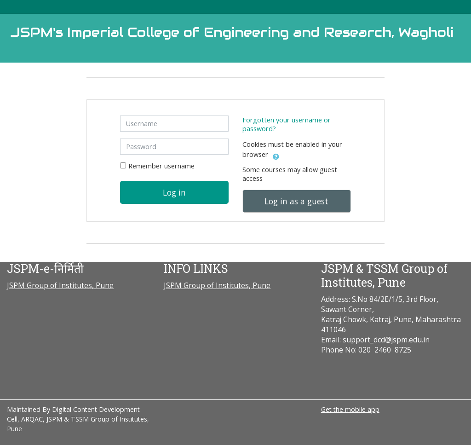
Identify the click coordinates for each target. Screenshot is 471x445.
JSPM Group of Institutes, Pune (60, 285)
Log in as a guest (296, 201)
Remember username (161, 166)
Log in (174, 192)
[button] (276, 155)
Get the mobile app (350, 409)
